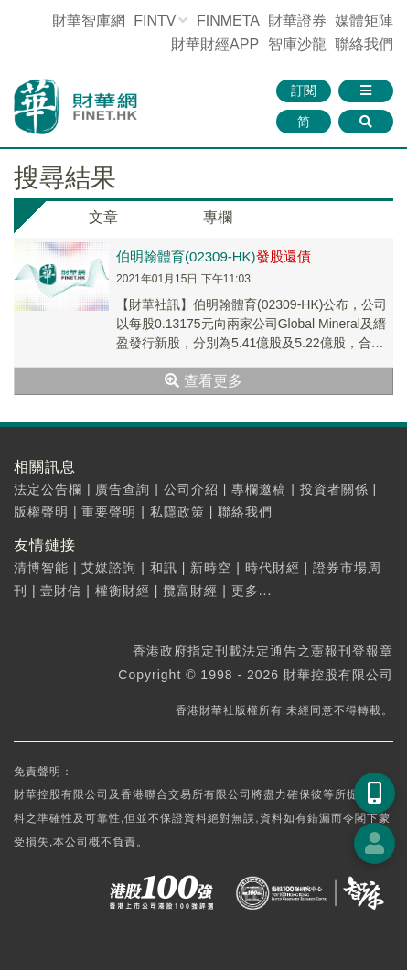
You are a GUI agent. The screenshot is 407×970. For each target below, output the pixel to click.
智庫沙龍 (297, 44)
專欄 (217, 217)
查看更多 (203, 381)
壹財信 (60, 590)
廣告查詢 (122, 489)
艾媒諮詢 (108, 567)
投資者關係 (334, 489)
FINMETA (228, 20)
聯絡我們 (364, 44)
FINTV (155, 20)
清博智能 (41, 567)
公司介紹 (191, 489)
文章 (103, 217)
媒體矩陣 (364, 20)
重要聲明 (108, 512)
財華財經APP (215, 44)
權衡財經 (122, 590)
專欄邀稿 (258, 489)
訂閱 (303, 90)
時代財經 (272, 567)
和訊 (163, 567)
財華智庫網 (88, 20)
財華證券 (297, 20)
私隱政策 (177, 512)
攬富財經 (190, 590)
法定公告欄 (48, 489)
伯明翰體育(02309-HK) (213, 256)
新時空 (210, 567)
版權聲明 (41, 512)
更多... (252, 590)
